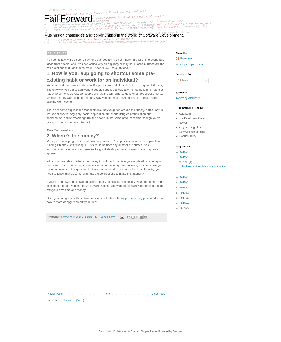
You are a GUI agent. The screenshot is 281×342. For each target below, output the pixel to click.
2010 (183, 203)
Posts (183, 80)
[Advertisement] (106, 259)
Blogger (177, 331)
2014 (183, 187)
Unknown (186, 58)
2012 (183, 192)
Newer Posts (55, 293)
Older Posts (158, 293)
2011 (183, 197)
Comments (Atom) (73, 300)
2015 (183, 182)
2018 (183, 152)
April (186, 162)
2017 (183, 157)
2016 (183, 177)
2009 (183, 208)
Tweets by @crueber (188, 98)
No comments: (108, 217)
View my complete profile (190, 64)
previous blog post (137, 198)
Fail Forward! (69, 18)
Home (107, 293)
